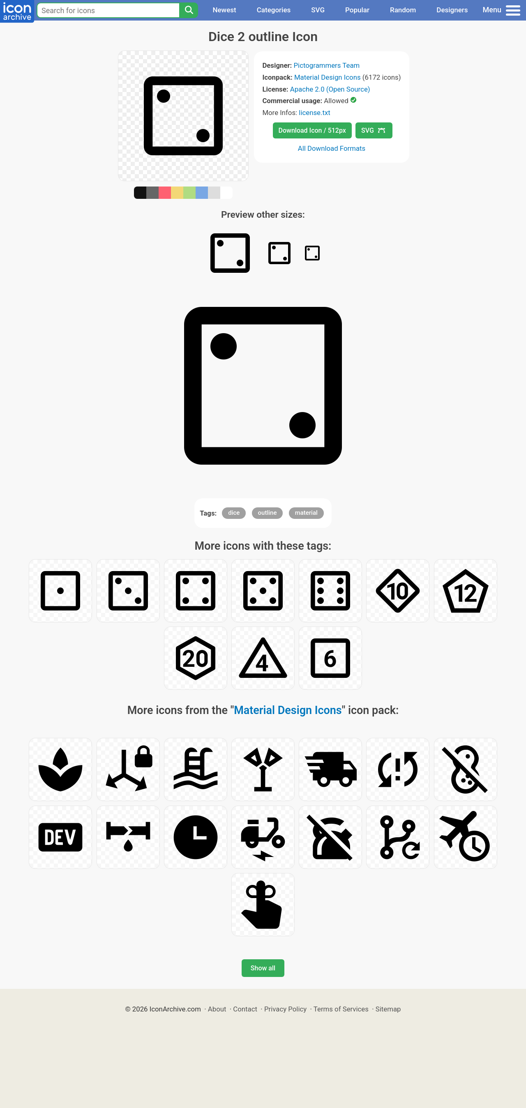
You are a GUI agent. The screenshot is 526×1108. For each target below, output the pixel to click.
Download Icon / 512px (312, 130)
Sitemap (388, 1009)
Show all (263, 968)
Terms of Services (341, 1009)
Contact (245, 1009)
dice (234, 512)
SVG (318, 10)
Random (403, 10)
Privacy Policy (285, 1009)
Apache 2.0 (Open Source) (330, 89)
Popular (357, 10)
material (306, 512)
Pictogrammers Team (327, 65)
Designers (452, 10)
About (217, 1009)
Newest (224, 10)
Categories (274, 10)
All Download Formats (332, 148)
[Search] (188, 10)
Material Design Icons (327, 77)
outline (267, 512)
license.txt (314, 112)
